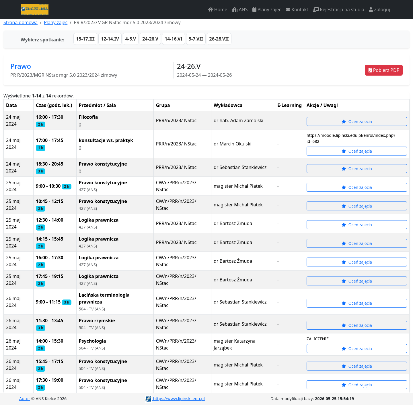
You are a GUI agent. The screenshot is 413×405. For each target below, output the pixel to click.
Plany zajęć (266, 9)
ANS (240, 9)
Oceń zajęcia (357, 121)
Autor (24, 398)
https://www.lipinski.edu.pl (175, 398)
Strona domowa (20, 22)
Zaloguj (379, 9)
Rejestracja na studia (338, 9)
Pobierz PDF (384, 70)
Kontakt (297, 9)
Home (217, 9)
